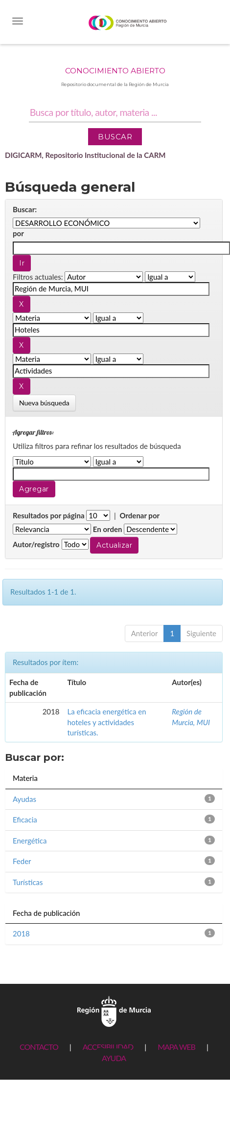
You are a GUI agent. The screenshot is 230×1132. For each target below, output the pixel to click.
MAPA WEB (176, 1046)
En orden (107, 529)
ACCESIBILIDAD (108, 1046)
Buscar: (25, 209)
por (18, 233)
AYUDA (114, 1058)
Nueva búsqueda (44, 403)
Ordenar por (139, 515)
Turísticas (28, 882)
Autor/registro (36, 544)
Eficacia (25, 819)
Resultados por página (49, 515)
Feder (22, 861)
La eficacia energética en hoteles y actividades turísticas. (106, 722)
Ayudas (24, 799)
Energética (29, 840)
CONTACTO (39, 1046)
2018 (21, 933)
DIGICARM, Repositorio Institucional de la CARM (85, 155)
